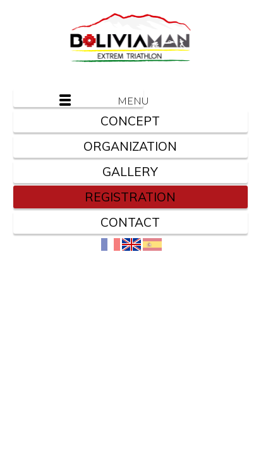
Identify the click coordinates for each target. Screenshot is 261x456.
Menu (130, 100)
